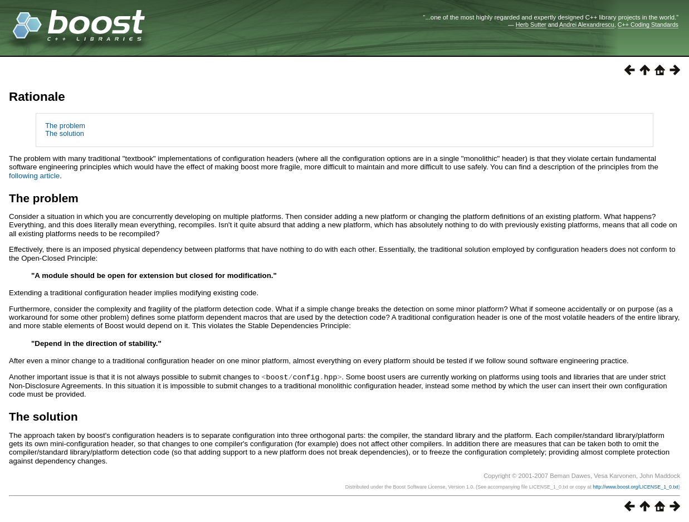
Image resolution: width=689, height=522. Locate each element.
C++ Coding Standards (648, 24)
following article (34, 176)
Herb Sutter (531, 24)
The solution (64, 133)
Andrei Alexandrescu (586, 24)
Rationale (37, 97)
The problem (65, 125)
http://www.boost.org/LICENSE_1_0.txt (635, 486)
